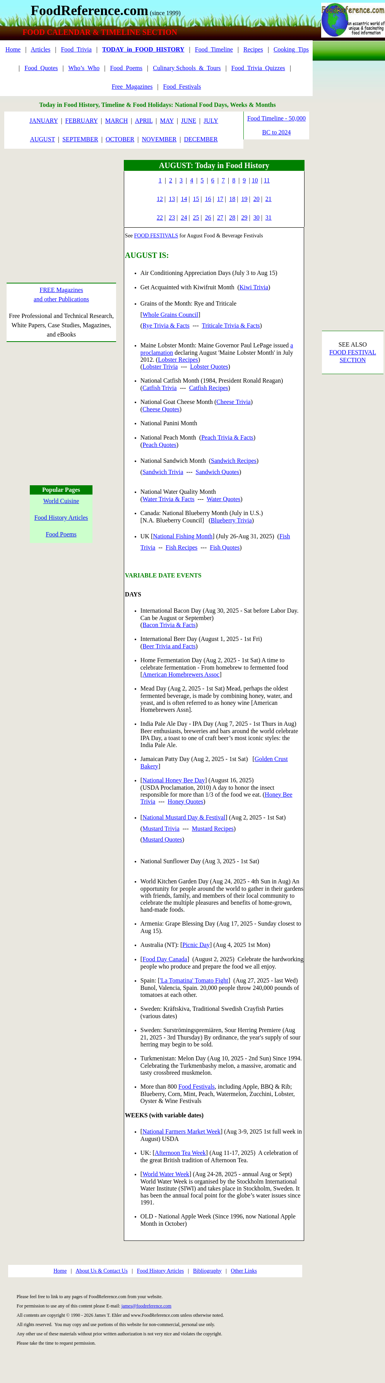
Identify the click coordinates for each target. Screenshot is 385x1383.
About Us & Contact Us (101, 1271)
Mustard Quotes (162, 839)
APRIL (144, 120)
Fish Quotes (225, 547)
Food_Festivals (182, 86)
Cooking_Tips (291, 49)
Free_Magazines (132, 86)
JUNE (188, 120)
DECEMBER (200, 139)
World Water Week (165, 1174)
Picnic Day (196, 944)
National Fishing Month (182, 536)
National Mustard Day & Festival (183, 817)
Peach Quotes (159, 445)
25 (196, 217)
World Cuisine (61, 501)
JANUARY (43, 120)
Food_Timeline (214, 49)
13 (172, 199)
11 (267, 180)
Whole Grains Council (170, 314)
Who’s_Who (83, 68)
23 (172, 217)
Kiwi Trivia (254, 287)
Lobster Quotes (209, 366)
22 (160, 217)
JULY (211, 120)
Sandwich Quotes (217, 472)
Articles (41, 49)
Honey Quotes (185, 801)
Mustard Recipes (213, 828)
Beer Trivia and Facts (168, 646)
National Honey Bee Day (173, 780)
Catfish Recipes (208, 388)
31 (268, 217)
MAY (167, 120)
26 (208, 217)
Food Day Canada (164, 959)
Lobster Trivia (160, 366)
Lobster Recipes (178, 359)
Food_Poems (126, 68)
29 (244, 217)
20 (256, 199)
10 (255, 180)
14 (184, 199)
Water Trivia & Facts (168, 499)
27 (220, 217)
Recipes (253, 49)
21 (268, 199)
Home (13, 49)
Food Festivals (196, 1086)
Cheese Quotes (161, 409)
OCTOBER (120, 139)
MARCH (116, 120)
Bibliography (207, 1271)
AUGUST (42, 139)
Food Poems (61, 534)
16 (208, 199)
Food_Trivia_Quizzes (258, 68)
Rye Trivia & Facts (166, 325)
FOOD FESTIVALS (156, 236)
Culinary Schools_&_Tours (187, 68)
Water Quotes (223, 499)
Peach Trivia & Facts (227, 437)
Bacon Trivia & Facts (168, 625)
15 (196, 199)
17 (220, 199)
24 (184, 217)
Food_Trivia (76, 49)
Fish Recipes (181, 547)
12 (160, 199)
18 (232, 199)
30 (256, 217)
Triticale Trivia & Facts (231, 325)
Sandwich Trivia (162, 472)
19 (244, 199)
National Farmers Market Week (181, 1131)
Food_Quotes (41, 68)
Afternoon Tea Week (180, 1152)
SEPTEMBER (80, 139)
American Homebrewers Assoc (180, 674)
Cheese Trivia (233, 402)
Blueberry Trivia (231, 520)
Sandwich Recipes (234, 460)
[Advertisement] (61, 208)
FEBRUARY (81, 120)
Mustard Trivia (161, 828)
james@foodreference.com (146, 1306)
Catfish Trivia (159, 388)
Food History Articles (61, 517)
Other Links (244, 1271)
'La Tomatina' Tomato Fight (194, 980)
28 (232, 217)
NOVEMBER (159, 139)
